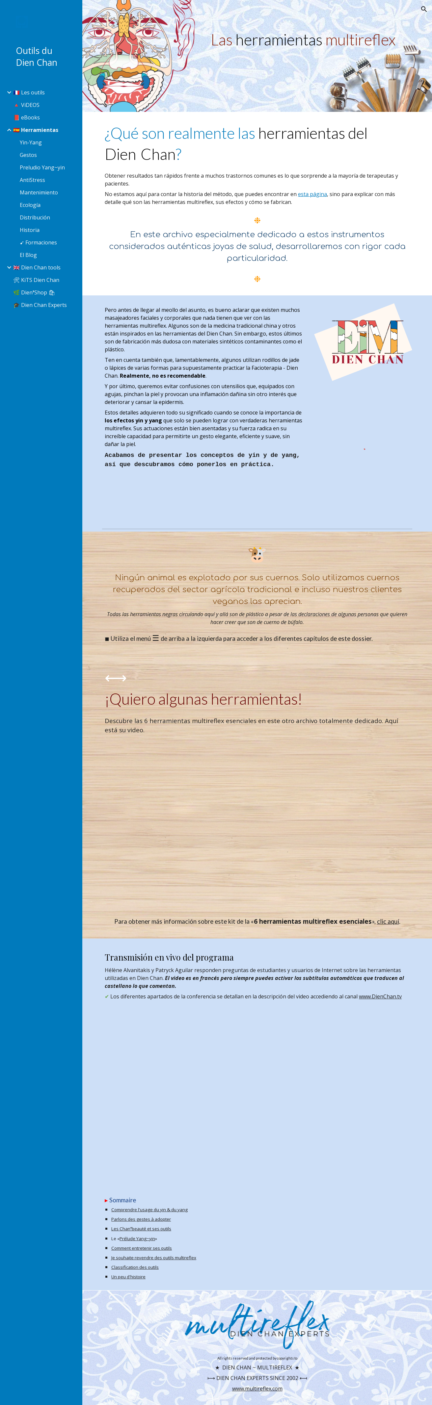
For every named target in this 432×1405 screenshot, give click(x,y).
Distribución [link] (35, 217)
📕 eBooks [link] (26, 117)
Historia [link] (30, 230)
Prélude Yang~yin (137, 1239)
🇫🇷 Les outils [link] (29, 92)
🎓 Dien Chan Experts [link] (40, 305)
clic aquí (388, 921)
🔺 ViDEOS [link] (26, 105)
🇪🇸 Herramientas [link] (35, 130)
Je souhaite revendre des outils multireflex (153, 1258)
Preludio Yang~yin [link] (42, 167)
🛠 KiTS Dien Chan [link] (36, 280)
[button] (424, 9)
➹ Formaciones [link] (38, 242)
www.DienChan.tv (380, 996)
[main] (310, 39)
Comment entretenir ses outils (141, 1248)
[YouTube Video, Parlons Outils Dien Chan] (257, 1091)
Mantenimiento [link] (39, 192)
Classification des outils (135, 1267)
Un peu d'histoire (128, 1277)
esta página (312, 194)
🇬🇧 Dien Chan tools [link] (37, 267)
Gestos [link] (28, 155)
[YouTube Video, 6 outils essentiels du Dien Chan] (257, 825)
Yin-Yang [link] (31, 142)
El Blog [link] (28, 255)
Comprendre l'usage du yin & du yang (149, 1210)
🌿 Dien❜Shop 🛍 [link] (34, 292)
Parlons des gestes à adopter (141, 1219)
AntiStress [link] (32, 180)
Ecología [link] (30, 205)
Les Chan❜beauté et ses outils (141, 1229)
